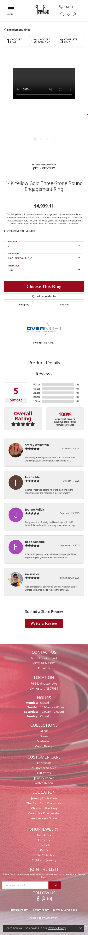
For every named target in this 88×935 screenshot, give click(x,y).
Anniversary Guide (44, 818)
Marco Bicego (44, 746)
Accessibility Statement (43, 918)
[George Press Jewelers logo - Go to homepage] (43, 10)
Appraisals (44, 763)
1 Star (36, 401)
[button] (62, 14)
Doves (44, 736)
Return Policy (19, 910)
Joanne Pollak (34, 509)
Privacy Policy (40, 910)
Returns (64, 304)
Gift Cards (44, 773)
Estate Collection (44, 855)
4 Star (36, 388)
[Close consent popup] (80, 928)
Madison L (44, 741)
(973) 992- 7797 (44, 663)
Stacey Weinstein (37, 445)
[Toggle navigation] (11, 10)
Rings (44, 850)
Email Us (44, 668)
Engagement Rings (18, 29)
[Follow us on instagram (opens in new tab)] (49, 898)
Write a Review (44, 623)
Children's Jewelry (44, 860)
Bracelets (43, 845)
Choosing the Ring (44, 808)
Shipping (24, 304)
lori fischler (33, 477)
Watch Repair (44, 783)
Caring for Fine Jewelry (44, 813)
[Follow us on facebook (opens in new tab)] (38, 898)
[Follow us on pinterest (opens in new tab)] (43, 898)
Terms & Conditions (65, 910)
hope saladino (35, 542)
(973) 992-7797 (44, 168)
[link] (68, 7)
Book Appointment (44, 658)
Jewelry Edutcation (44, 798)
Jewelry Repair (44, 778)
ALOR (44, 731)
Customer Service (44, 768)
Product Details (44, 362)
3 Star (36, 393)
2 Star (36, 397)
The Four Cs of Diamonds (44, 803)
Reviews (44, 373)
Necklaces (44, 835)
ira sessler (32, 574)
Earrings (44, 840)
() (77, 384)
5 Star (36, 384)
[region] (44, 108)
